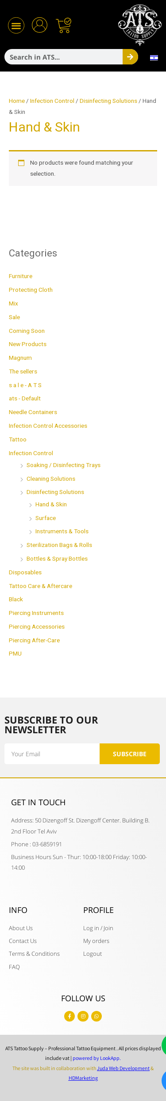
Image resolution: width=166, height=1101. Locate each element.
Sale (14, 317)
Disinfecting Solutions (108, 101)
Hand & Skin (51, 504)
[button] (16, 25)
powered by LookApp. (97, 1058)
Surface (45, 518)
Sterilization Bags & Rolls (59, 545)
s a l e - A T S (25, 385)
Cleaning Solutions (51, 479)
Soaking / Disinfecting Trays (63, 465)
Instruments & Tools (62, 531)
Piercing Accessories (37, 626)
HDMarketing (83, 1078)
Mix (13, 303)
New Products (27, 344)
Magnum (20, 358)
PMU (15, 653)
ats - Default (25, 398)
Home (17, 101)
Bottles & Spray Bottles (57, 558)
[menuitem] (154, 58)
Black (16, 599)
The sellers (23, 371)
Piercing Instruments (36, 613)
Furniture (20, 276)
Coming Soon (27, 331)
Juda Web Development (123, 1068)
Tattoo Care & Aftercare (40, 586)
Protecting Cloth (31, 290)
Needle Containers (33, 412)
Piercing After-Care (34, 640)
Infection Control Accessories (48, 426)
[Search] (130, 56)
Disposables (25, 572)
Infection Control (52, 101)
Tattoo (18, 439)
